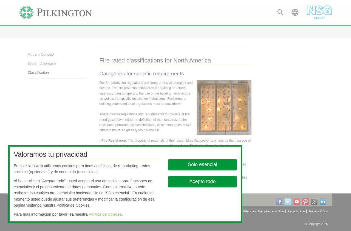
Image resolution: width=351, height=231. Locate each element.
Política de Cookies (105, 214)
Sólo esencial (202, 164)
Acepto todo (202, 181)
